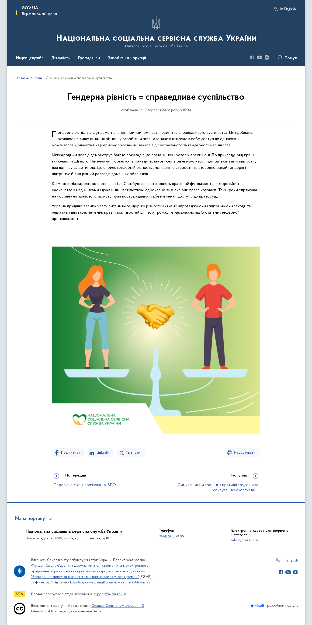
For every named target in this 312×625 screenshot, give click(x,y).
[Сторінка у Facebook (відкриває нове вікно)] (252, 57)
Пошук (291, 58)
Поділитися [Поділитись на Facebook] (70, 453)
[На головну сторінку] (156, 32)
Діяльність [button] (60, 58)
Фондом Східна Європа (50, 566)
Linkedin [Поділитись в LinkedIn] (103, 453)
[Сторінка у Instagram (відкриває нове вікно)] (267, 57)
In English (288, 9)
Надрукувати (245, 453)
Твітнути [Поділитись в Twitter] (133, 453)
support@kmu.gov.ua (110, 594)
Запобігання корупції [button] (127, 58)
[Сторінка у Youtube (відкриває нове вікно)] (259, 57)
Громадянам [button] (89, 58)
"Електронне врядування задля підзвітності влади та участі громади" (85, 577)
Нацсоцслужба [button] (29, 58)
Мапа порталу (30, 518)
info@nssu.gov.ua (244, 540)
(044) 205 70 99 (171, 536)
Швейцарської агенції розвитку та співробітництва (110, 582)
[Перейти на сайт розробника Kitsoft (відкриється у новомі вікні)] (257, 605)
